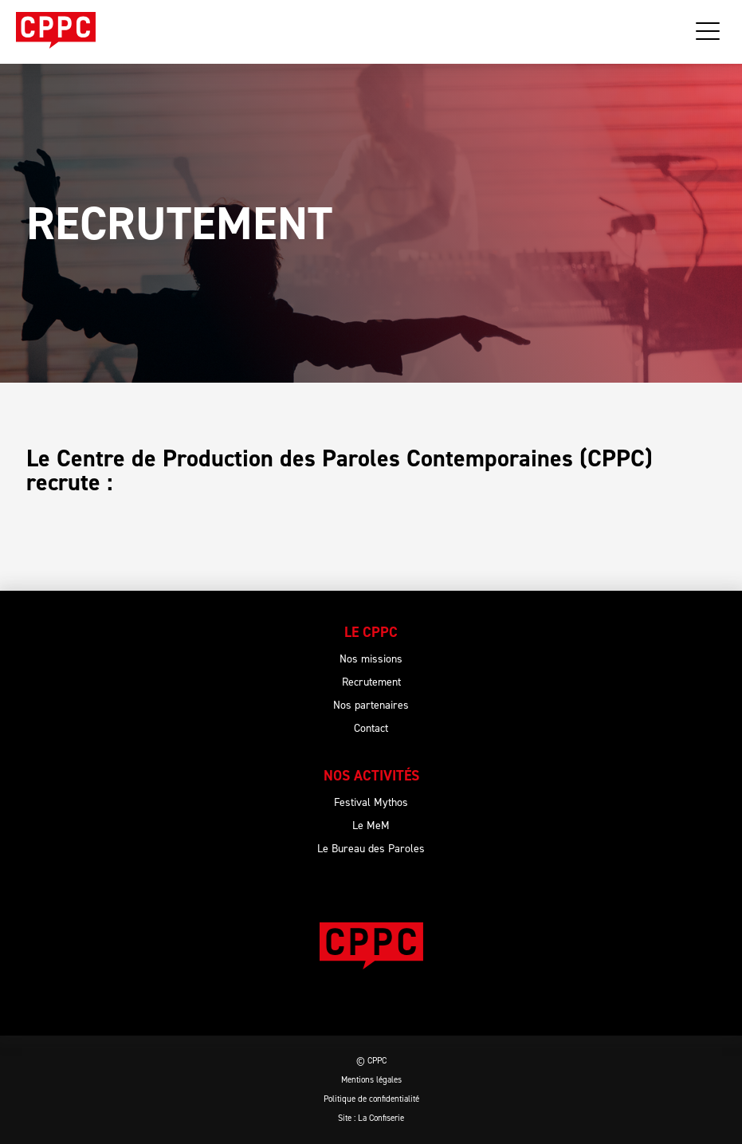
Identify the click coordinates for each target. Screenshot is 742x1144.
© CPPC (371, 1061)
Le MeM (371, 825)
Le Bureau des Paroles (371, 848)
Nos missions (371, 658)
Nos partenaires (371, 705)
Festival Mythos (371, 802)
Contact (371, 728)
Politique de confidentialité (371, 1099)
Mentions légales (371, 1080)
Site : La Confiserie (371, 1118)
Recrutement (371, 682)
